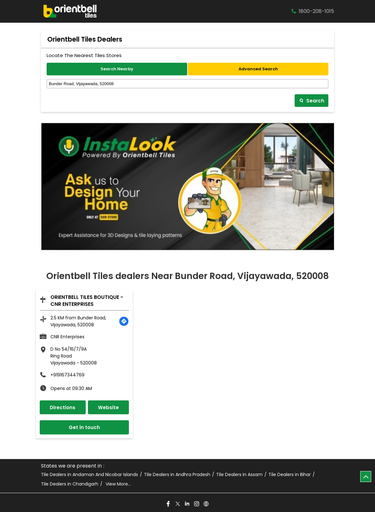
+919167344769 (67, 375)
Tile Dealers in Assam (239, 474)
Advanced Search (258, 69)
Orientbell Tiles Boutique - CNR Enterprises (86, 301)
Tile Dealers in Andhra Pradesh (177, 474)
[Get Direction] (124, 321)
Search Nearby (117, 69)
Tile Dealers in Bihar (289, 474)
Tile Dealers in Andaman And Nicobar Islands (89, 474)
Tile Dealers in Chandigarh (69, 484)
